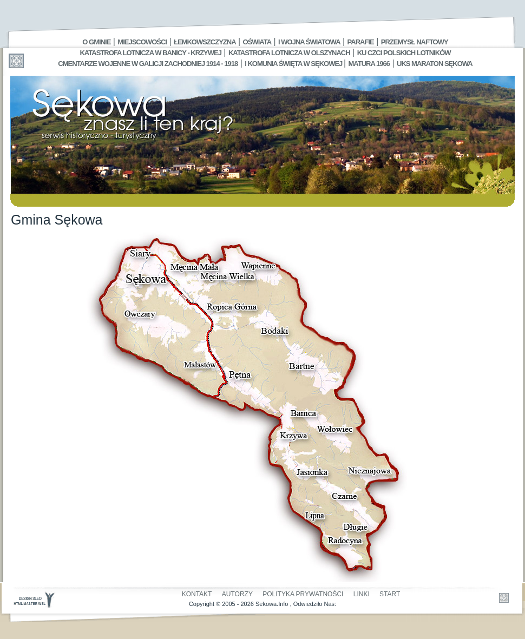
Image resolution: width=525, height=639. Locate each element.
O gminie (96, 42)
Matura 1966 (369, 64)
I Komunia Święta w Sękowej (294, 64)
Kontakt (197, 594)
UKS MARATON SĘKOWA (434, 64)
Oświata (257, 42)
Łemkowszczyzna (205, 42)
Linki (361, 594)
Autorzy (237, 594)
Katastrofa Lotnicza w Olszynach (289, 53)
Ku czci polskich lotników (404, 53)
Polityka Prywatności (302, 594)
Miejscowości (142, 42)
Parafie (360, 42)
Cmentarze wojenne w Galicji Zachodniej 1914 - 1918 (148, 64)
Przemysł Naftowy (414, 42)
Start (389, 594)
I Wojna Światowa (309, 42)
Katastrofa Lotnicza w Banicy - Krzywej (150, 53)
